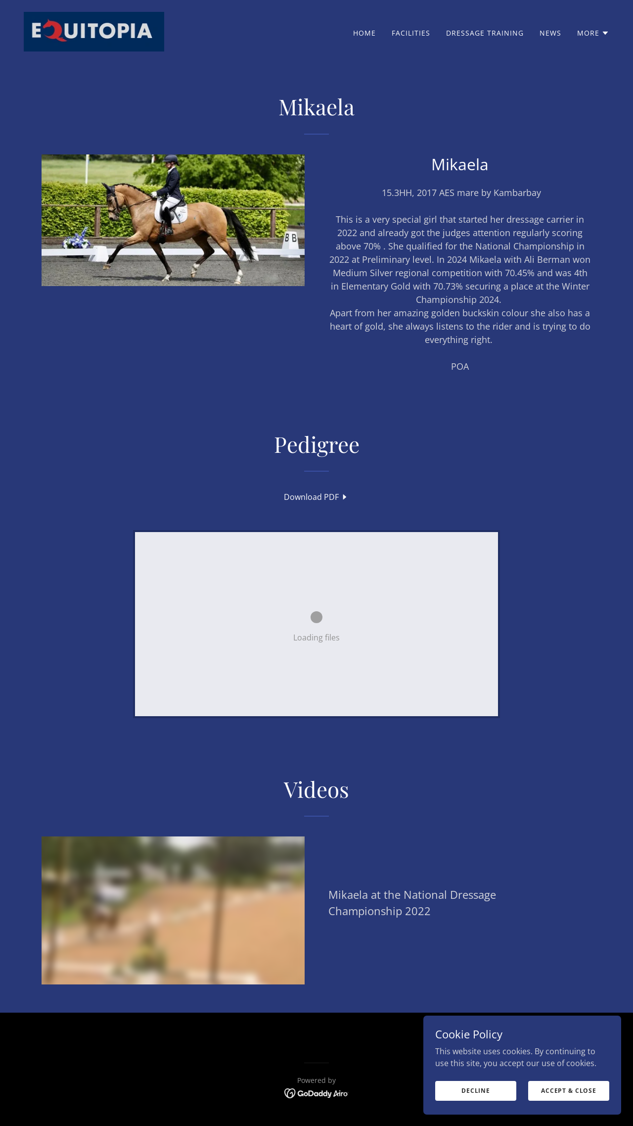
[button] (593, 33)
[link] (94, 30)
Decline (475, 1090)
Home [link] (364, 33)
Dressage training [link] (485, 33)
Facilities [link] (411, 33)
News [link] (550, 33)
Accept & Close (568, 1090)
